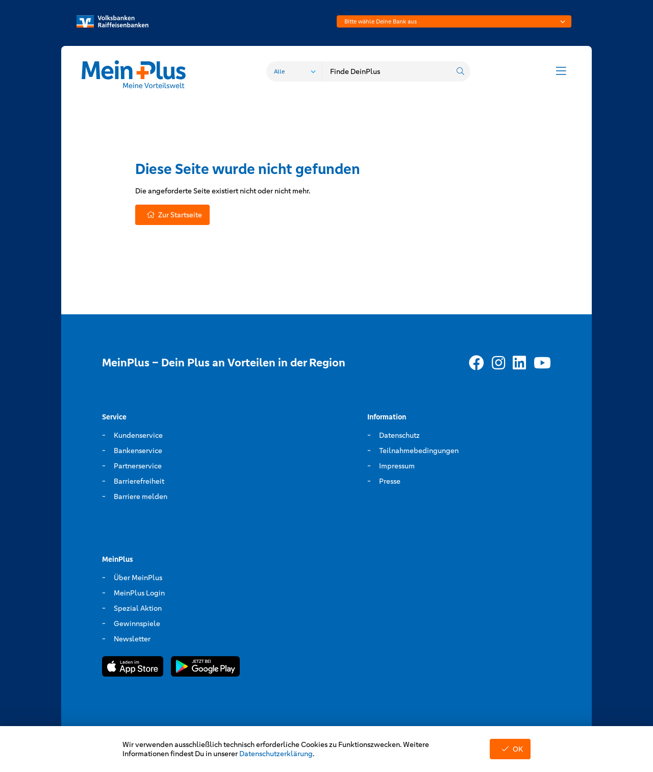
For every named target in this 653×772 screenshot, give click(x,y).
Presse (389, 481)
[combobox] (454, 21)
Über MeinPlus (138, 577)
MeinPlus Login (139, 592)
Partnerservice (138, 465)
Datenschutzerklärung (276, 753)
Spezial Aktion (138, 608)
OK (510, 749)
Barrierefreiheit (139, 481)
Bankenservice (138, 450)
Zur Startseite (172, 214)
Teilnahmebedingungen (419, 450)
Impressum (397, 465)
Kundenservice (138, 435)
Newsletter (132, 638)
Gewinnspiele (137, 623)
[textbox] (454, 21)
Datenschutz (399, 435)
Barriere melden (140, 496)
